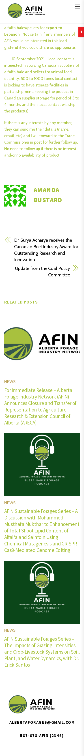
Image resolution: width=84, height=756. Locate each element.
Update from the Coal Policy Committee (42, 271)
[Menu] (77, 6)
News (10, 381)
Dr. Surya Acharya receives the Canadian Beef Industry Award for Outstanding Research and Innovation (46, 249)
